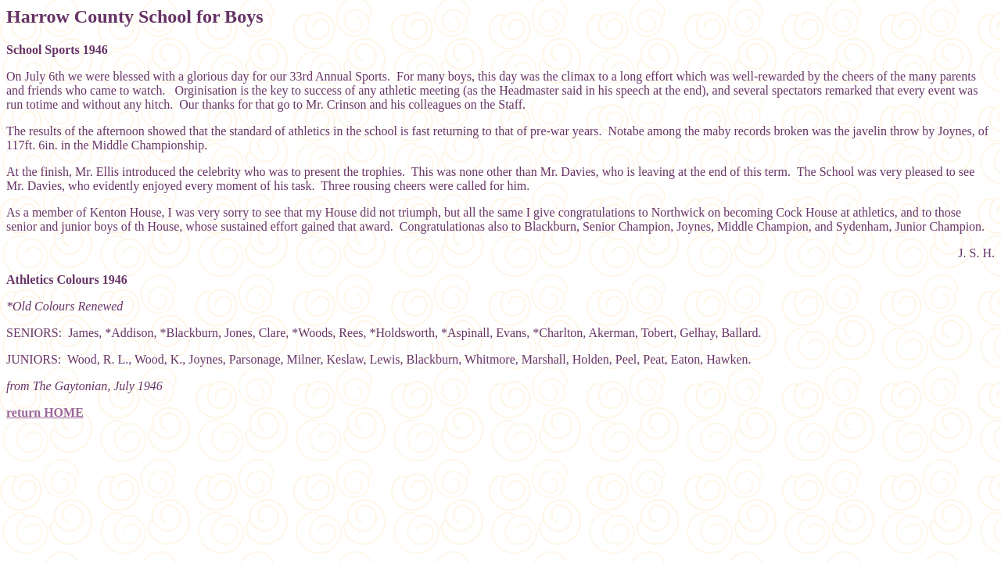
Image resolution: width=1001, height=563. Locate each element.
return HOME (45, 412)
